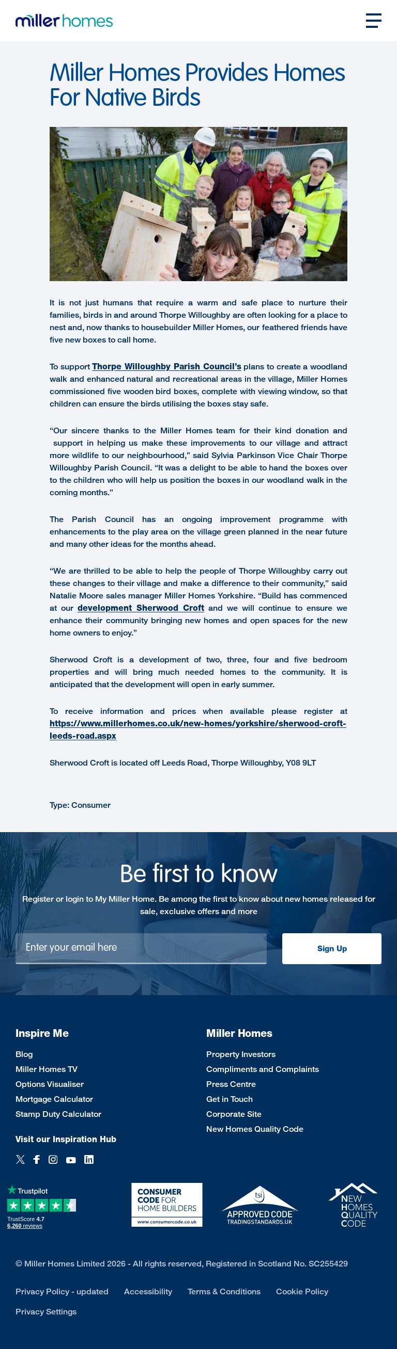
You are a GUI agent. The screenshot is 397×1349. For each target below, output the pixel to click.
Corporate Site (234, 1114)
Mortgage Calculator (54, 1099)
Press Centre (231, 1084)
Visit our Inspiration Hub (66, 1139)
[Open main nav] (373, 20)
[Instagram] (53, 1160)
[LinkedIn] (89, 1160)
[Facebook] (36, 1160)
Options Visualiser (50, 1084)
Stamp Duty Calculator (58, 1114)
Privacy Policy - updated (62, 1291)
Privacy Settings (46, 1312)
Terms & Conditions (224, 1291)
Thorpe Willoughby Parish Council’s (166, 366)
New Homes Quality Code (254, 1129)
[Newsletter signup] (141, 948)
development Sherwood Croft (141, 608)
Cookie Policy (302, 1291)
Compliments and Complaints (262, 1069)
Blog (24, 1054)
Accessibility (148, 1291)
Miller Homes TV (47, 1069)
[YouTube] (71, 1160)
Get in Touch (229, 1099)
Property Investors (241, 1054)
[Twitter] (20, 1160)
